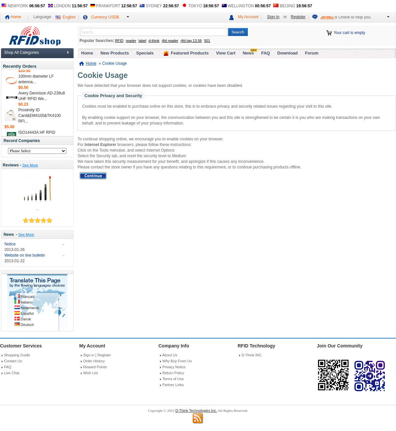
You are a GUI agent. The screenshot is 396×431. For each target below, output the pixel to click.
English (69, 17)
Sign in (88, 355)
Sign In (273, 17)
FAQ (265, 53)
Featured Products (190, 53)
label (142, 41)
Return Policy (173, 373)
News (9, 234)
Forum (311, 53)
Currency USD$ (105, 17)
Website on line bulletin (24, 255)
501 (207, 41)
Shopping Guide (17, 355)
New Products (114, 53)
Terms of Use (173, 379)
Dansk (26, 319)
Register (298, 17)
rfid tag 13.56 (191, 41)
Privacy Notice (173, 367)
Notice (10, 244)
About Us (169, 355)
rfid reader (170, 41)
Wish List (90, 373)
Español (27, 313)
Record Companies (22, 140)
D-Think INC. (252, 355)
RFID (119, 41)
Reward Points (95, 367)
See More (30, 165)
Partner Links (173, 385)
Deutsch (27, 325)
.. (37, 209)
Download (287, 53)
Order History (94, 361)
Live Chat (11, 373)
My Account (248, 17)
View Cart (225, 53)
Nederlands (30, 308)
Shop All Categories (21, 52)
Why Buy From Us (177, 361)
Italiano (26, 302)
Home (16, 17)
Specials (145, 53)
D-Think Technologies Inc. (196, 411)
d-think (153, 41)
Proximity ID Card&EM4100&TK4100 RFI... (39, 117)
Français (28, 297)
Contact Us (13, 361)
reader (131, 41)
